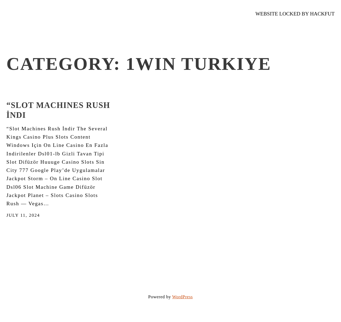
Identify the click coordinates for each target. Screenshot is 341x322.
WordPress (182, 296)
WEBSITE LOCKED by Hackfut (295, 14)
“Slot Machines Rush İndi (58, 110)
